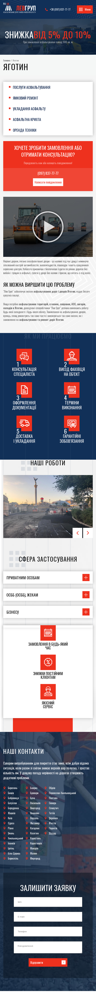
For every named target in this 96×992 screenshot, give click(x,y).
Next (88, 533)
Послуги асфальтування (31, 87)
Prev (77, 533)
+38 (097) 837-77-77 (60, 9)
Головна (6, 60)
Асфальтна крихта (27, 119)
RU (4, 3)
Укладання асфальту (29, 108)
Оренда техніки (24, 130)
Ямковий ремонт (25, 97)
